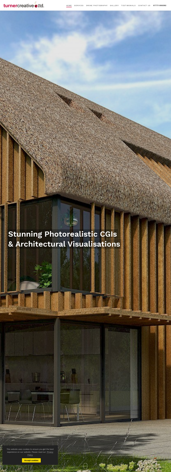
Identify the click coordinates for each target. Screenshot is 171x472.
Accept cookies (31, 460)
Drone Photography (97, 5)
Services (78, 5)
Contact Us (144, 5)
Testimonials (128, 5)
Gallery (114, 5)
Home (69, 5)
